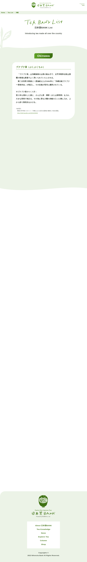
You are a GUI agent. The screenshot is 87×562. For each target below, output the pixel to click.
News (43, 533)
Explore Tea (43, 537)
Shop (43, 544)
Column (43, 540)
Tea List (10, 12)
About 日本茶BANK (43, 525)
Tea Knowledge (43, 529)
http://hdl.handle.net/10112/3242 (27, 113)
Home (3, 12)
